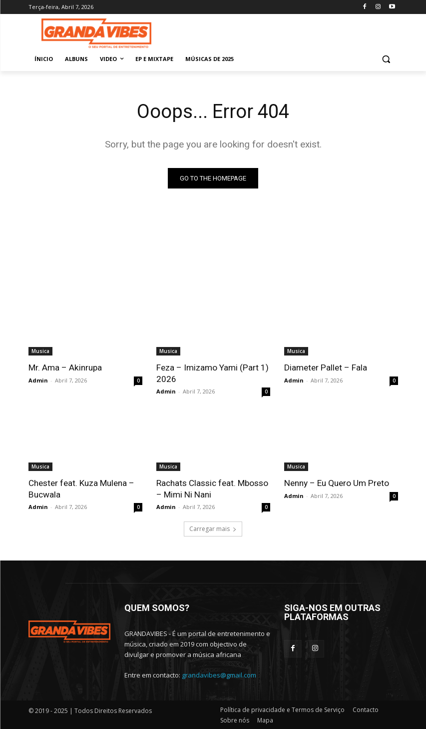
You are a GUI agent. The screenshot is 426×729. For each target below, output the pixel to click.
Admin (38, 380)
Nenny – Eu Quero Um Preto (336, 483)
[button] (386, 59)
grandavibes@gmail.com (219, 674)
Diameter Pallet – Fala (325, 367)
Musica (40, 351)
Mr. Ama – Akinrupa (64, 367)
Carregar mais (213, 528)
